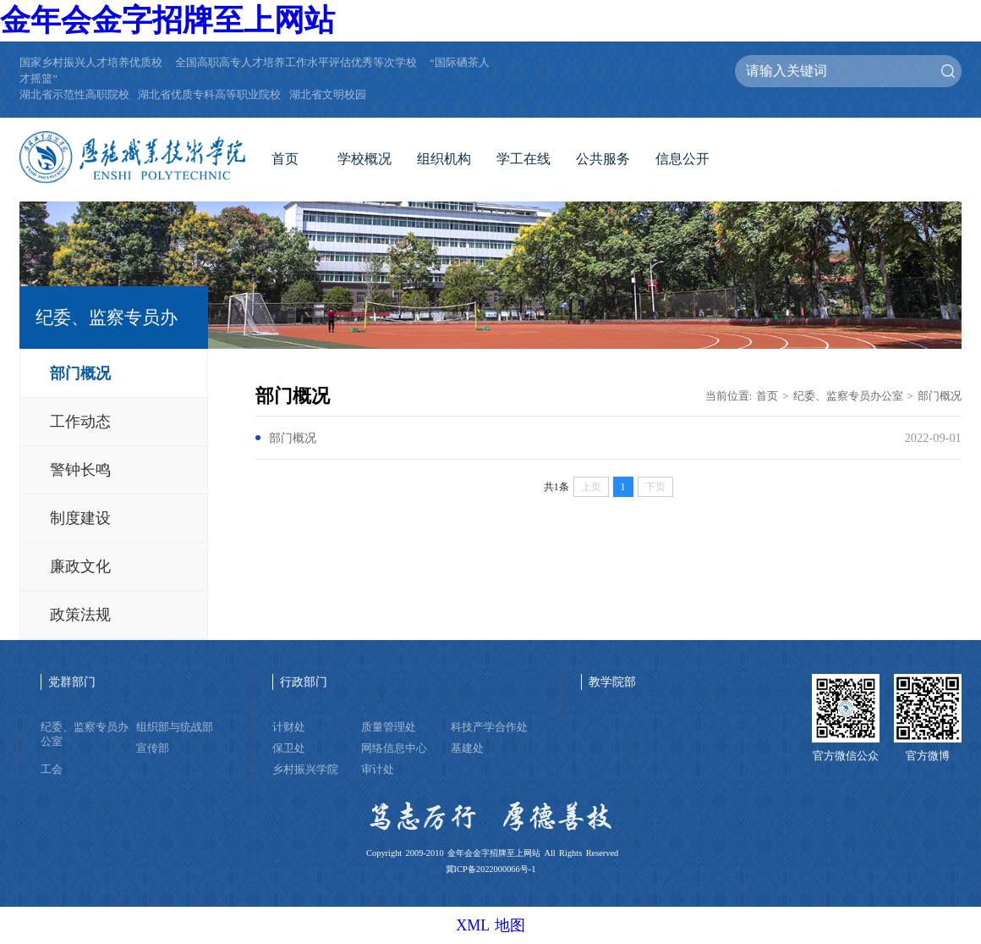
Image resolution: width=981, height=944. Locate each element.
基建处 (467, 748)
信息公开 (682, 159)
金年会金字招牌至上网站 (167, 20)
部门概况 (80, 373)
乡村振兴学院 (305, 770)
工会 (52, 770)
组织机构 (444, 159)
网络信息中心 (394, 748)
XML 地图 (490, 925)
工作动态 (80, 421)
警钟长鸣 (80, 469)
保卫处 (288, 748)
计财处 (288, 727)
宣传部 (152, 748)
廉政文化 (80, 566)
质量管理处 (388, 727)
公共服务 (603, 159)
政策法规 (80, 614)
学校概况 (364, 159)
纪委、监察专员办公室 (848, 396)
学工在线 (523, 159)
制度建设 (80, 518)
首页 (285, 159)
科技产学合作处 (489, 727)
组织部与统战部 (174, 727)
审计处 (377, 770)
